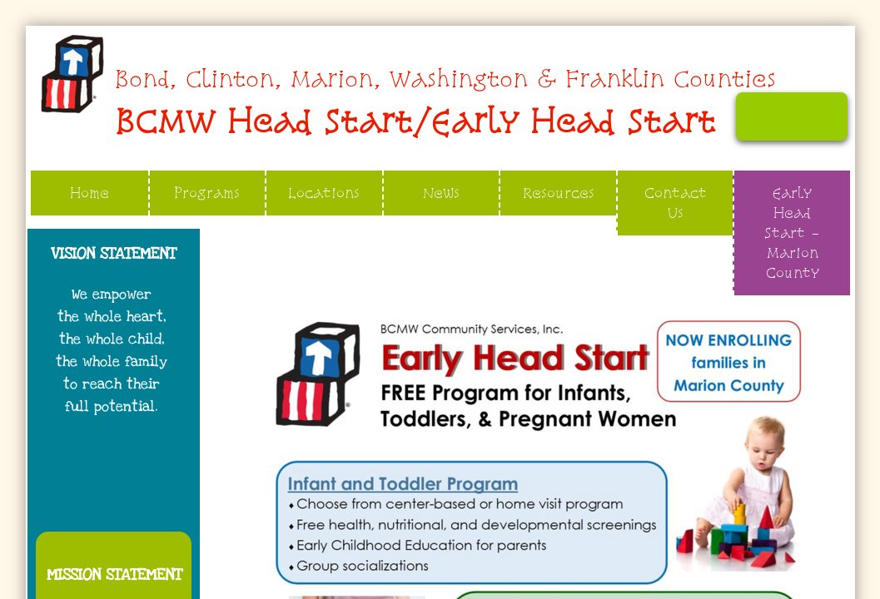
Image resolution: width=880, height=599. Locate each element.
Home (89, 192)
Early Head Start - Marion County (792, 232)
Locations (324, 192)
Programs (207, 192)
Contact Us (675, 202)
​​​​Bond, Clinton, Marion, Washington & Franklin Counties (445, 78)
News (441, 192)
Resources (558, 192)
